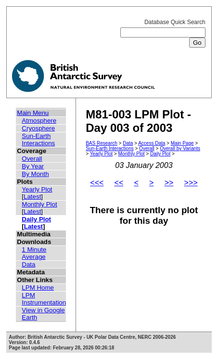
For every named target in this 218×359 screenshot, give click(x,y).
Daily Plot (36, 219)
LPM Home (38, 287)
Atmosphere (39, 120)
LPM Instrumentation (44, 299)
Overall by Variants (180, 148)
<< (119, 183)
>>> (191, 183)
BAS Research (101, 143)
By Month (35, 174)
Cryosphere (38, 128)
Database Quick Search (162, 32)
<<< (96, 183)
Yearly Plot (37, 189)
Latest (32, 196)
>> (169, 183)
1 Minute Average (34, 253)
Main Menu (33, 112)
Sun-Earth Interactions (38, 139)
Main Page (182, 143)
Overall (32, 158)
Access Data (151, 143)
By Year (33, 166)
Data (28, 264)
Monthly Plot (39, 204)
